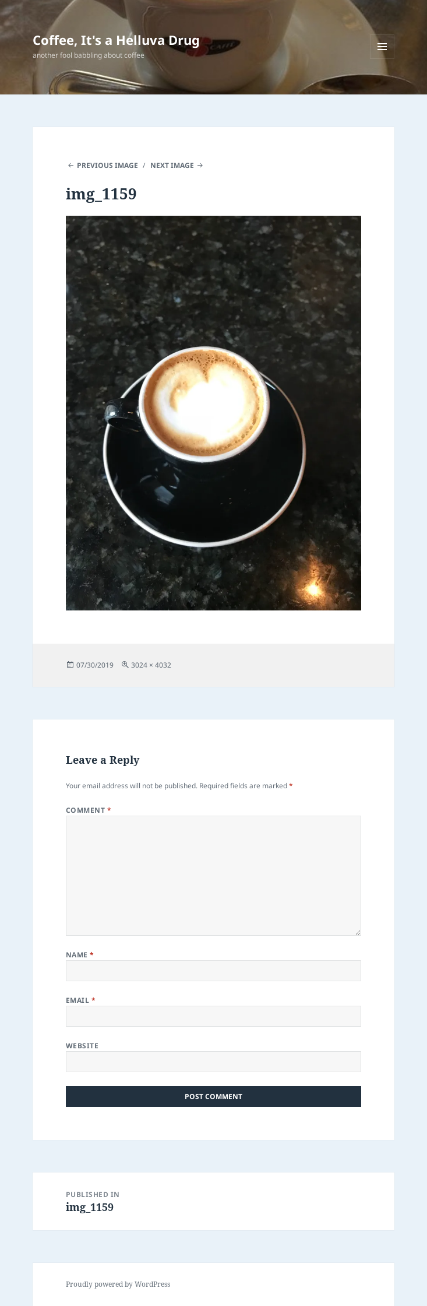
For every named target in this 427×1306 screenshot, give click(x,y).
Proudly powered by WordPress (118, 1284)
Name (80, 955)
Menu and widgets (382, 58)
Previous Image (107, 165)
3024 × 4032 (151, 665)
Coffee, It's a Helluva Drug (116, 39)
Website (82, 1046)
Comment (88, 810)
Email (81, 1000)
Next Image (172, 165)
